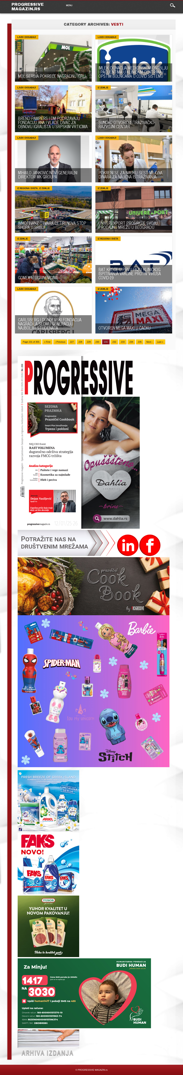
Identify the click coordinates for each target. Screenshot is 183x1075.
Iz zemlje (103, 88)
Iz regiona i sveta (27, 188)
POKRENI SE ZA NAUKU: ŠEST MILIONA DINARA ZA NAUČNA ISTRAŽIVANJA (130, 174)
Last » (160, 342)
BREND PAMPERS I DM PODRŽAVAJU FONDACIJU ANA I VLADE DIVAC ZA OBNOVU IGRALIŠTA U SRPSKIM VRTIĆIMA (53, 122)
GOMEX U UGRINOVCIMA (38, 277)
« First (47, 342)
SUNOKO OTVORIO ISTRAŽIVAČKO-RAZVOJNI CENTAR (126, 124)
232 (114, 342)
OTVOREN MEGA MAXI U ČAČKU (124, 327)
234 (131, 342)
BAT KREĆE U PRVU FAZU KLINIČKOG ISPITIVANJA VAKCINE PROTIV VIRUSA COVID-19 (129, 273)
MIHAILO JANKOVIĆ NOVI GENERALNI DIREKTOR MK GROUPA (47, 174)
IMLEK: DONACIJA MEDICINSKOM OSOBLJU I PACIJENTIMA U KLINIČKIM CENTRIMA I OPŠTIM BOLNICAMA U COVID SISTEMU (133, 71)
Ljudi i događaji (26, 37)
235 (140, 342)
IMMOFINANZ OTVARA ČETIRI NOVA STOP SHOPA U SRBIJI (52, 225)
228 (80, 342)
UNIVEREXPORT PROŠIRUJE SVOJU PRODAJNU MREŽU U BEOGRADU (128, 225)
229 (89, 342)
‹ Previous (60, 342)
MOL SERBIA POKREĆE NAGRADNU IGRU (52, 76)
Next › (149, 342)
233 (123, 342)
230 (97, 342)
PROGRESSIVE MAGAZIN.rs (27, 6)
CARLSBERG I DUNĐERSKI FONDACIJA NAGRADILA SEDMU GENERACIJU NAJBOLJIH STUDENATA (49, 323)
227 (72, 342)
